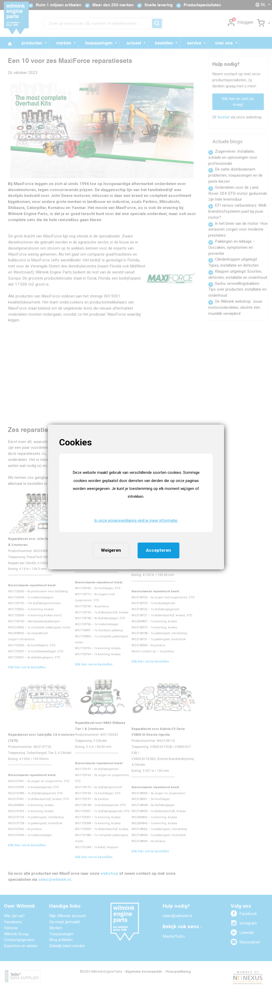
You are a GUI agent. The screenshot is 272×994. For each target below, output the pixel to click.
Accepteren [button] (158, 550)
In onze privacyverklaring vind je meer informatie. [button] (136, 520)
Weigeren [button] (111, 550)
